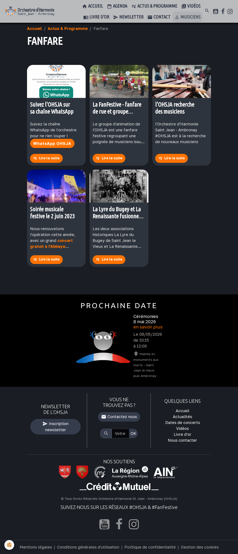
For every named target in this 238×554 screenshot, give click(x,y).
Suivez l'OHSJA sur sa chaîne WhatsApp (51, 108)
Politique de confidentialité (150, 547)
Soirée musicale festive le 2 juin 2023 (52, 212)
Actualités (182, 416)
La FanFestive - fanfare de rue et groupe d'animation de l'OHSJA (118, 108)
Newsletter (128, 17)
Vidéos (191, 6)
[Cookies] (9, 545)
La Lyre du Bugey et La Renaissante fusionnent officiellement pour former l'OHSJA (118, 213)
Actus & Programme (154, 6)
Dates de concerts (182, 422)
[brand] (29, 11)
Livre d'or (96, 17)
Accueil (92, 6)
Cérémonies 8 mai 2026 (145, 319)
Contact (158, 17)
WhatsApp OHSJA (52, 143)
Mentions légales (36, 547)
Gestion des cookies (200, 547)
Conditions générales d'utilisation (88, 547)
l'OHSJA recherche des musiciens (174, 108)
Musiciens (187, 17)
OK (133, 433)
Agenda (117, 6)
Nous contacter (182, 440)
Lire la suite (49, 158)
